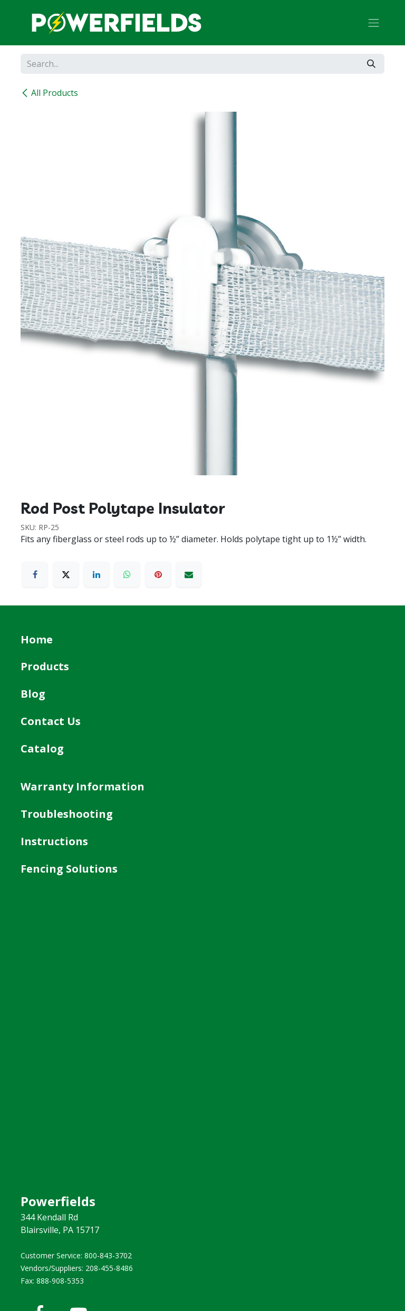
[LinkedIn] (96, 574)
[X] (66, 574)
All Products (49, 93)
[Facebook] (34, 574)
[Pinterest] (158, 574)
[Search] (371, 64)
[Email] (188, 574)
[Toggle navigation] (374, 23)
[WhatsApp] (127, 574)
